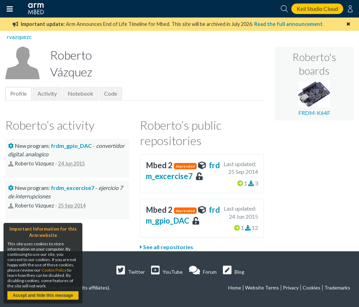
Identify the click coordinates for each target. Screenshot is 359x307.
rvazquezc (19, 36)
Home (234, 288)
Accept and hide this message (43, 295)
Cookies (311, 288)
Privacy (291, 288)
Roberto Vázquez (34, 163)
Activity (47, 93)
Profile (18, 93)
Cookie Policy (54, 270)
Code (110, 93)
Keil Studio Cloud (317, 8)
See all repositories (166, 247)
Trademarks (337, 288)
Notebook (80, 93)
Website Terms (262, 288)
